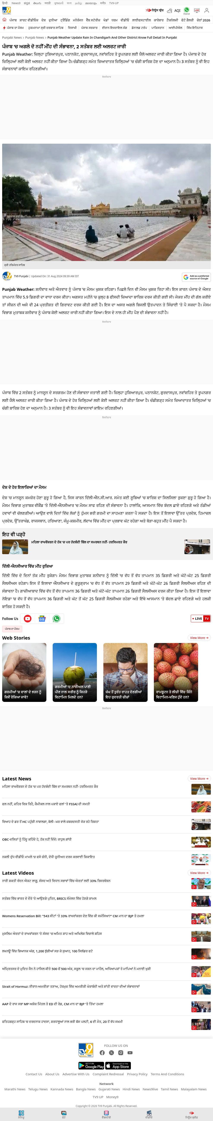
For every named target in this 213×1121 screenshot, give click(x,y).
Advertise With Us (76, 1074)
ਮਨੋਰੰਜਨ (78, 20)
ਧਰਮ (115, 20)
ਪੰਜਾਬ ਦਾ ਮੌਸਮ (15, 28)
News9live (150, 1089)
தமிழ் (78, 3)
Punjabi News (12, 37)
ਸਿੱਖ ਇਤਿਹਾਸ (195, 28)
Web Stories (16, 637)
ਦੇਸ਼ (43, 20)
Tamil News (169, 1089)
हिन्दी (5, 3)
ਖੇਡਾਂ (106, 20)
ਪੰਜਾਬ (13, 20)
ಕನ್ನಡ (27, 3)
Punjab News (34, 37)
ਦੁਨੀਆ (53, 20)
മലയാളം (91, 3)
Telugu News (38, 1089)
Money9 (112, 1097)
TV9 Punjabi (21, 276)
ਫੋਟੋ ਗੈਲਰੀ (187, 20)
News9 (16, 3)
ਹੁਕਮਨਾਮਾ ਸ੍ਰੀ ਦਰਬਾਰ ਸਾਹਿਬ (45, 28)
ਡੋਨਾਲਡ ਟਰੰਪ (139, 28)
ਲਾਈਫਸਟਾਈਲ (141, 20)
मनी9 (103, 3)
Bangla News (86, 1089)
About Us (52, 1074)
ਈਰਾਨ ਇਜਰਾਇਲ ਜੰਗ (114, 28)
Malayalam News (194, 1089)
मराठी (47, 3)
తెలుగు (37, 3)
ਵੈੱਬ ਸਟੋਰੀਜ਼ (93, 20)
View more (199, 779)
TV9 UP (98, 1097)
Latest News (16, 778)
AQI (177, 10)
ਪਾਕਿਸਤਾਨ (157, 28)
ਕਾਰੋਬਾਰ (159, 20)
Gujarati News (109, 1089)
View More (199, 638)
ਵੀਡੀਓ (125, 20)
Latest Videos (18, 872)
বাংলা (69, 3)
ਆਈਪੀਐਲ (175, 28)
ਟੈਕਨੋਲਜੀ (172, 20)
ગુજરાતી (58, 3)
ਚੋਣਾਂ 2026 (203, 20)
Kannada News (61, 1089)
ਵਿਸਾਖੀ (72, 28)
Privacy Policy (137, 1074)
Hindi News (131, 1089)
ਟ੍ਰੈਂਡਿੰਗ (65, 20)
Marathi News (15, 1089)
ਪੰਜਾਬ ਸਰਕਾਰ (89, 28)
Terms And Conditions (167, 1074)
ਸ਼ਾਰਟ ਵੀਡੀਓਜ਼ (29, 20)
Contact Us (34, 1074)
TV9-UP (114, 3)
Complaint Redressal (108, 1074)
